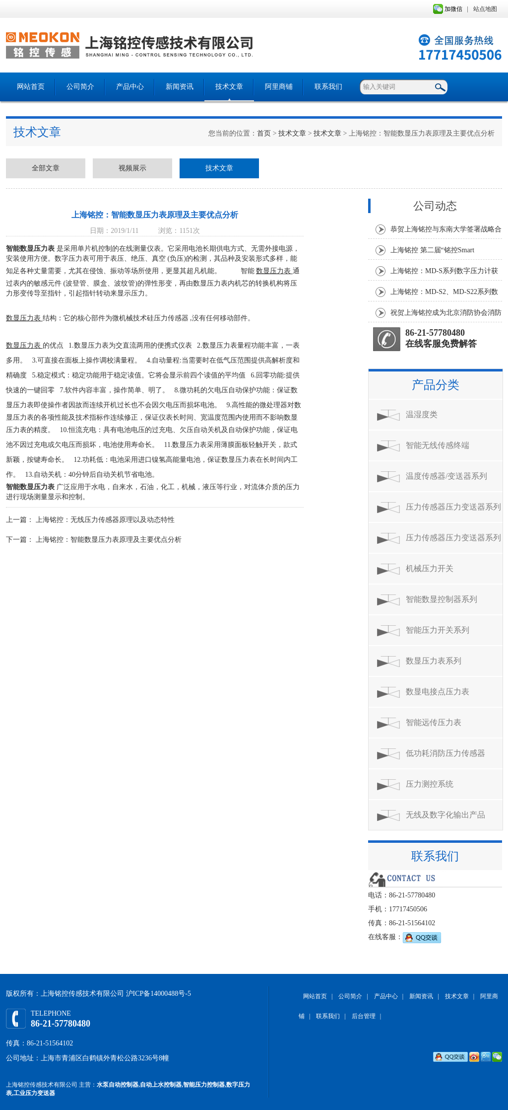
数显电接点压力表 (437, 691)
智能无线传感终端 (437, 445)
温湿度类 (422, 414)
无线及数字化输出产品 (445, 815)
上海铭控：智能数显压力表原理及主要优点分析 (109, 539)
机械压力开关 (429, 568)
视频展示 (132, 168)
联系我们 (328, 86)
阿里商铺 (279, 86)
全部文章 (46, 168)
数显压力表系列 (433, 661)
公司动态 (435, 206)
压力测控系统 (429, 784)
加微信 (447, 8)
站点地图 (485, 8)
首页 (264, 133)
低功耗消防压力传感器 (445, 753)
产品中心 (130, 86)
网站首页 (31, 86)
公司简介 (80, 86)
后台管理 (364, 1016)
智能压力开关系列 (437, 630)
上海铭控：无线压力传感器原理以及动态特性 (105, 519)
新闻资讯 (179, 86)
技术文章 (229, 86)
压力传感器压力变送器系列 (453, 507)
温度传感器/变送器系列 (446, 476)
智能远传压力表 (433, 722)
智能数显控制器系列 (441, 599)
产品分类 (435, 384)
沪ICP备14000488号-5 (158, 993)
